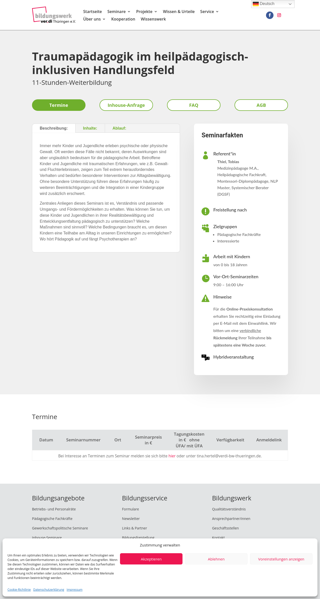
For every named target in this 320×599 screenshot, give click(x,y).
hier (172, 456)
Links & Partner (134, 528)
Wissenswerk (153, 19)
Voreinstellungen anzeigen (281, 558)
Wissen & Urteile (179, 12)
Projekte (144, 12)
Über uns (92, 19)
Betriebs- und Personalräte (54, 509)
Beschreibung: (54, 128)
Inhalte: (90, 128)
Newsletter (131, 518)
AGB (261, 105)
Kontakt (218, 537)
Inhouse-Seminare (47, 537)
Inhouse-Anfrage (126, 105)
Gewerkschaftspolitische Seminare (60, 528)
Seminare (116, 12)
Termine (58, 105)
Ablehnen (216, 558)
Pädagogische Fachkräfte (52, 518)
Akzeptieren (151, 558)
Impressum (74, 589)
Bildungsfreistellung (138, 537)
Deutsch (263, 4)
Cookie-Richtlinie (19, 589)
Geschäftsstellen (225, 528)
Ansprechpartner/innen (231, 518)
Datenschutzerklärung (48, 589)
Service (207, 12)
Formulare (130, 509)
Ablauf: (119, 128)
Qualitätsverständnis (229, 509)
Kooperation (123, 19)
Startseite (92, 12)
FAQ (193, 105)
